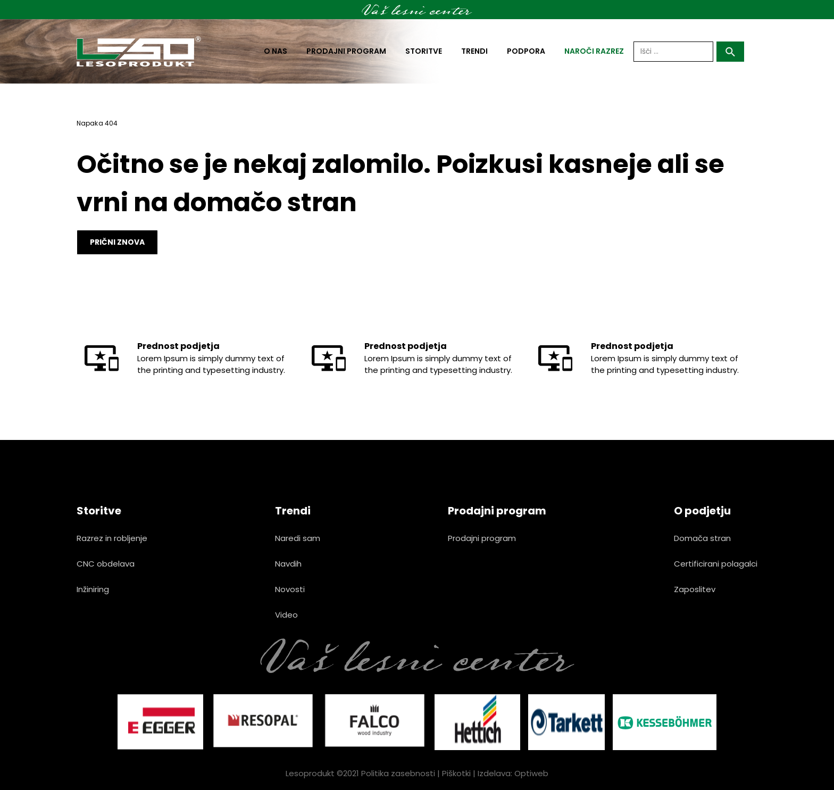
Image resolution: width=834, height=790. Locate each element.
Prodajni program (346, 51)
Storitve (423, 51)
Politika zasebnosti (398, 773)
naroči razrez (594, 51)
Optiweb (531, 773)
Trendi (474, 51)
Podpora (526, 51)
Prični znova (117, 242)
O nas (275, 51)
